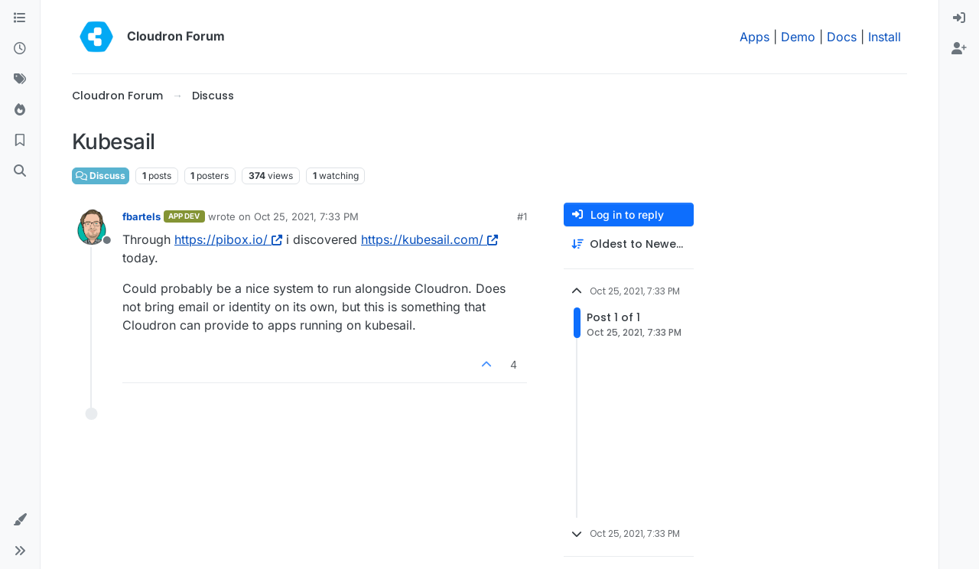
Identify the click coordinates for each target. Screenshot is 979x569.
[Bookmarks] (20, 140)
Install (884, 36)
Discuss (100, 175)
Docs (842, 36)
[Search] (20, 171)
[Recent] (20, 49)
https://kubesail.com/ (429, 239)
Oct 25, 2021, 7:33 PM (306, 216)
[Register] (959, 49)
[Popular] (20, 110)
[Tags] (20, 79)
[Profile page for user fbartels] (91, 227)
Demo (798, 36)
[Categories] (20, 18)
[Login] (959, 18)
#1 (522, 216)
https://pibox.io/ (228, 239)
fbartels (141, 216)
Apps (754, 36)
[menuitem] (959, 18)
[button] (20, 520)
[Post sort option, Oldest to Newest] (629, 244)
